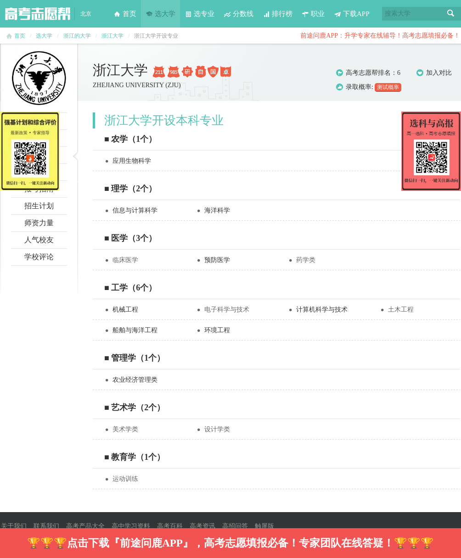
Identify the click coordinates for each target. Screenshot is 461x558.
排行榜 (277, 13)
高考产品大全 (85, 526)
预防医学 (217, 260)
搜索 (451, 14)
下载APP (352, 13)
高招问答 (235, 526)
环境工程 (217, 330)
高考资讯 (202, 526)
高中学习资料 (131, 526)
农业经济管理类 (134, 379)
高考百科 (170, 526)
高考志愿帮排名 (368, 72)
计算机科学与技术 (322, 309)
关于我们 (14, 526)
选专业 (199, 13)
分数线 (238, 13)
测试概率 (388, 87)
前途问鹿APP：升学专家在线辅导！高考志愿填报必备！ (380, 35)
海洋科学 (217, 210)
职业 (313, 13)
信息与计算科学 (134, 210)
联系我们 (46, 526)
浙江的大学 (77, 36)
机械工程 (125, 309)
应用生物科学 (131, 160)
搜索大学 (397, 13)
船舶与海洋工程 (134, 330)
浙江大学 (112, 36)
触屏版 (264, 526)
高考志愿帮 (37, 14)
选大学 (160, 13)
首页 (124, 13)
